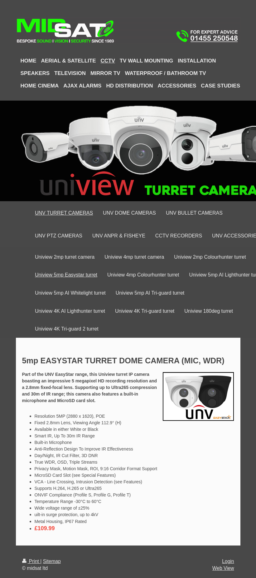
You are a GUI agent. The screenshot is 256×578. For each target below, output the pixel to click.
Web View (223, 568)
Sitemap (52, 561)
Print (31, 561)
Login (228, 561)
